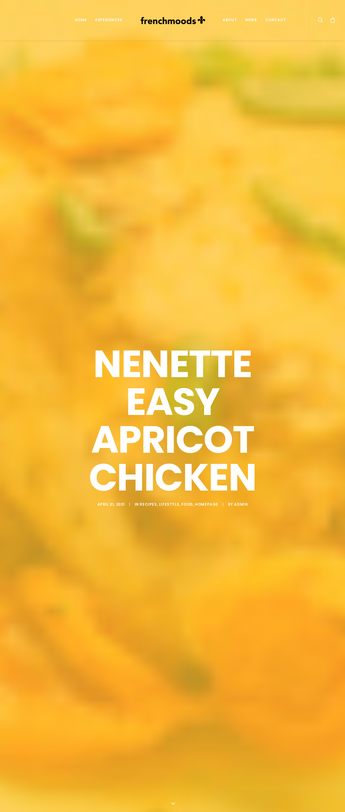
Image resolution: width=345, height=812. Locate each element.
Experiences (108, 19)
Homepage (206, 496)
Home (81, 19)
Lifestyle (169, 496)
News (251, 19)
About (230, 19)
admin (241, 496)
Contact (275, 19)
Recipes (148, 496)
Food (187, 496)
